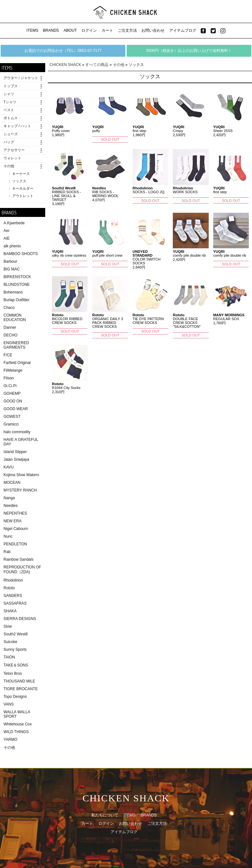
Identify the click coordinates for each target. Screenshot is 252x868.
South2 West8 (16, 634)
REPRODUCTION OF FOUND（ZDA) (22, 569)
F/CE (8, 355)
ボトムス (11, 118)
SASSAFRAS (15, 603)
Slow (8, 626)
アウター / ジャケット (21, 78)
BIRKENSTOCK (17, 277)
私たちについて (104, 815)
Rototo (9, 588)
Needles (11, 505)
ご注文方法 (127, 30)
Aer (7, 230)
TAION (9, 657)
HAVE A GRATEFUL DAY (21, 441)
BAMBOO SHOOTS (21, 254)
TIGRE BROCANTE (21, 689)
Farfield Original (17, 362)
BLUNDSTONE (17, 284)
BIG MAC (12, 269)
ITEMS (32, 30)
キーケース (21, 174)
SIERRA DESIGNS (20, 618)
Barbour (10, 261)
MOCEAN (12, 482)
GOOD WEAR (16, 409)
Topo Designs (15, 696)
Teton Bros (13, 673)
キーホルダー (22, 188)
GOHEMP (12, 393)
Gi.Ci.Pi (10, 386)
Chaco (9, 307)
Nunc (8, 536)
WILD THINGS (16, 732)
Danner (10, 327)
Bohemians (13, 292)
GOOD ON (13, 401)
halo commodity (17, 432)
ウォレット (12, 158)
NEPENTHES (15, 513)
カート (107, 30)
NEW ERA (12, 521)
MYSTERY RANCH (20, 490)
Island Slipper (15, 452)
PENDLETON (15, 544)
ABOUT (70, 30)
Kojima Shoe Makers (21, 475)
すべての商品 (96, 64)
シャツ (9, 94)
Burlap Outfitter (16, 300)
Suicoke (10, 642)
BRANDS (51, 30)
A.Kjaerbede (14, 223)
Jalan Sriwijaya (16, 459)
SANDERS (13, 595)
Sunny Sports (15, 649)
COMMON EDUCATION (15, 317)
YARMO (10, 739)
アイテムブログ (182, 30)
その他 (9, 166)
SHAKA (10, 611)
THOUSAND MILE (19, 681)
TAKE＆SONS (16, 665)
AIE (7, 238)
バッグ (9, 142)
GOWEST (12, 416)
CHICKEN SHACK (65, 64)
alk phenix (12, 246)
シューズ (11, 134)
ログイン (89, 30)
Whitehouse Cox (18, 724)
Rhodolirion (13, 580)
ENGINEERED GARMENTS (16, 345)
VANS (9, 704)
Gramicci (11, 424)
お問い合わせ (152, 30)
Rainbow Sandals (18, 559)
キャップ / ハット (17, 126)
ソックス (19, 181)
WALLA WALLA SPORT (17, 714)
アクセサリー (14, 150)
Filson (9, 378)
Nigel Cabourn (16, 528)
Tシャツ (10, 102)
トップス (11, 86)
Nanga (9, 498)
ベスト (9, 110)
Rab (7, 552)
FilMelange (13, 370)
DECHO (10, 335)
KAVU (9, 467)
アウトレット (22, 196)
